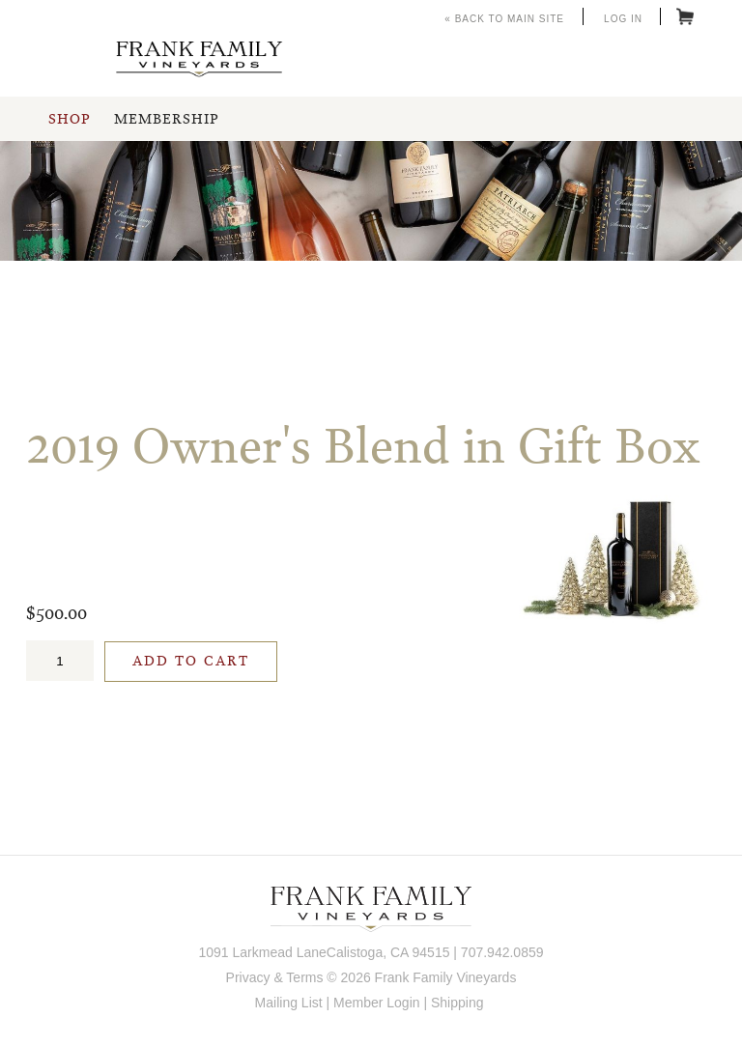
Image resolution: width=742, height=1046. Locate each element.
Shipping (457, 1002)
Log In (623, 19)
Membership (166, 120)
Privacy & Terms (275, 977)
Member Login (376, 1002)
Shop (69, 120)
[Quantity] (60, 660)
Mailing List (289, 1002)
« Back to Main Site (504, 19)
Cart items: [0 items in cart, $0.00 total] (685, 16)
